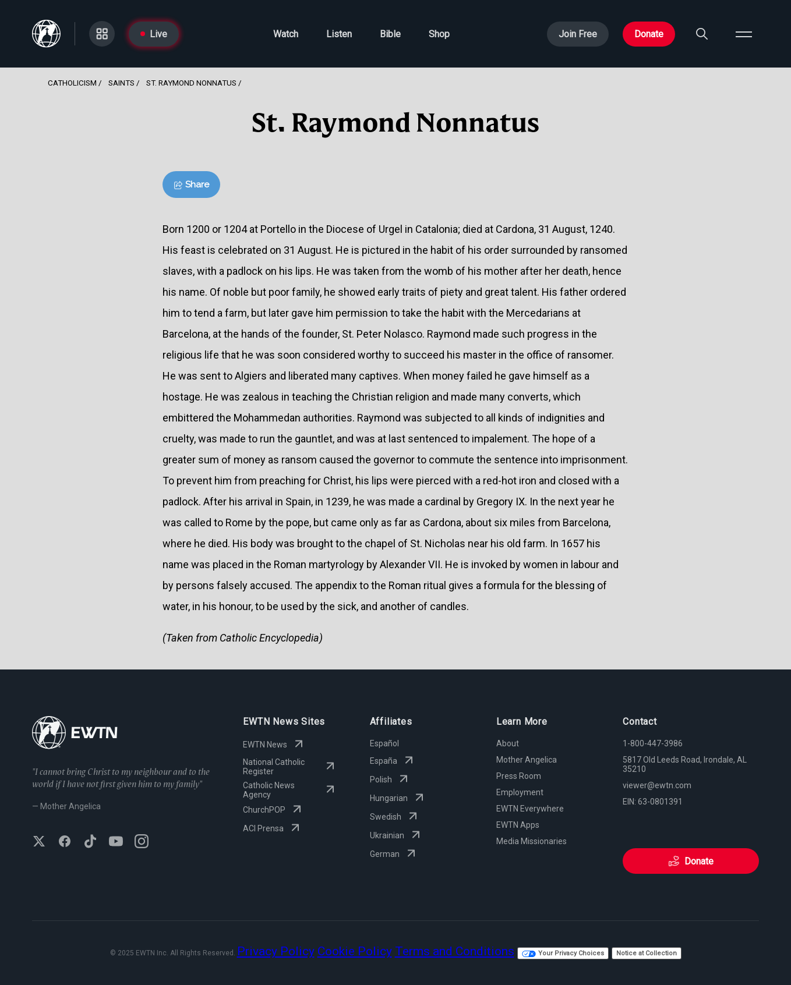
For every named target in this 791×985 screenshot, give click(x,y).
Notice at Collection (646, 953)
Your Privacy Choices (563, 953)
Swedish (395, 817)
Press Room (518, 776)
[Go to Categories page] (102, 34)
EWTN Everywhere (530, 808)
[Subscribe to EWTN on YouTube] (116, 842)
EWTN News (274, 744)
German (394, 854)
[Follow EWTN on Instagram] (142, 842)
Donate (648, 34)
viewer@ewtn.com (657, 785)
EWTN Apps (517, 825)
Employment (519, 792)
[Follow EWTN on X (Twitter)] (39, 842)
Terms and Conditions (454, 951)
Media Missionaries (531, 841)
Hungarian (398, 798)
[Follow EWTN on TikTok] (90, 842)
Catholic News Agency (290, 790)
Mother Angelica (526, 759)
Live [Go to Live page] (153, 34)
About (507, 743)
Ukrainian (396, 835)
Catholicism (72, 82)
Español (384, 743)
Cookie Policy (354, 951)
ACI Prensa (272, 828)
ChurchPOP (273, 810)
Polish (390, 779)
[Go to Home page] (46, 34)
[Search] (702, 34)
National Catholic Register (290, 766)
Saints (121, 82)
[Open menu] (744, 34)
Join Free (578, 34)
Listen (339, 34)
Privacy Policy (276, 951)
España (393, 761)
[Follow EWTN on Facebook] (65, 842)
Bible (390, 34)
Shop (439, 34)
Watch (285, 34)
